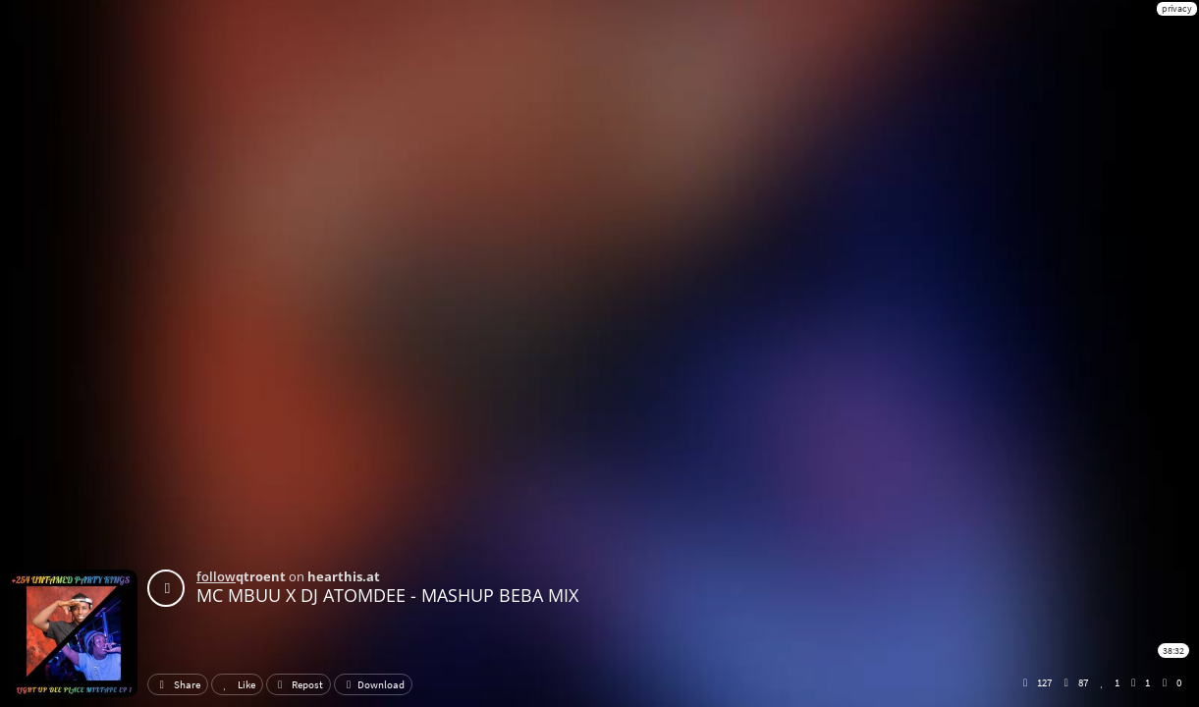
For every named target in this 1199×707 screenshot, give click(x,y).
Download (373, 684)
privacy (1177, 8)
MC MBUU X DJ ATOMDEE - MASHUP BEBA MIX (387, 595)
